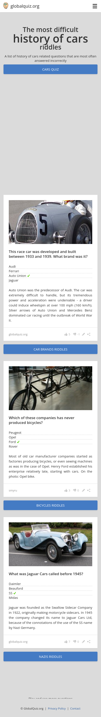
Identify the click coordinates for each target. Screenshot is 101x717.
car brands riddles (50, 349)
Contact (75, 708)
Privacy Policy (57, 708)
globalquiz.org (25, 6)
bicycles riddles (50, 505)
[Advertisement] (50, 138)
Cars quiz (50, 69)
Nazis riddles (50, 656)
